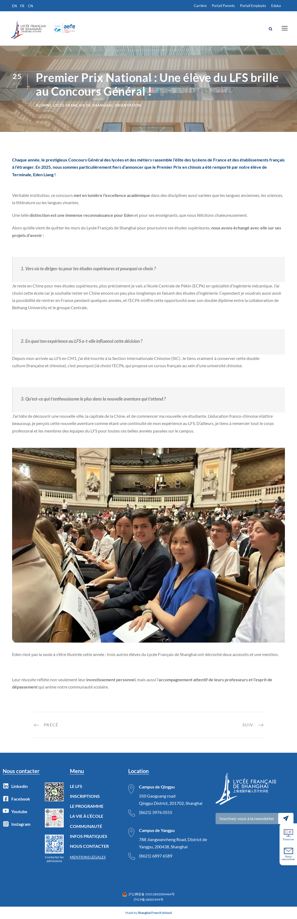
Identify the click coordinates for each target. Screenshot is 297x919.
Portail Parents (223, 5)
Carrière (200, 5)
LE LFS (76, 786)
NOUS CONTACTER (89, 846)
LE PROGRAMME (86, 806)
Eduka (276, 5)
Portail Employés (253, 5)
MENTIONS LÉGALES (88, 857)
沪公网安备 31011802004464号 (151, 894)
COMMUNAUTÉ (86, 826)
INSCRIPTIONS (85, 796)
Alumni (43, 105)
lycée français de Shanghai (83, 105)
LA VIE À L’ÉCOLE (86, 816)
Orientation (128, 105)
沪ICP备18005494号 (148, 900)
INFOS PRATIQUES (88, 836)
